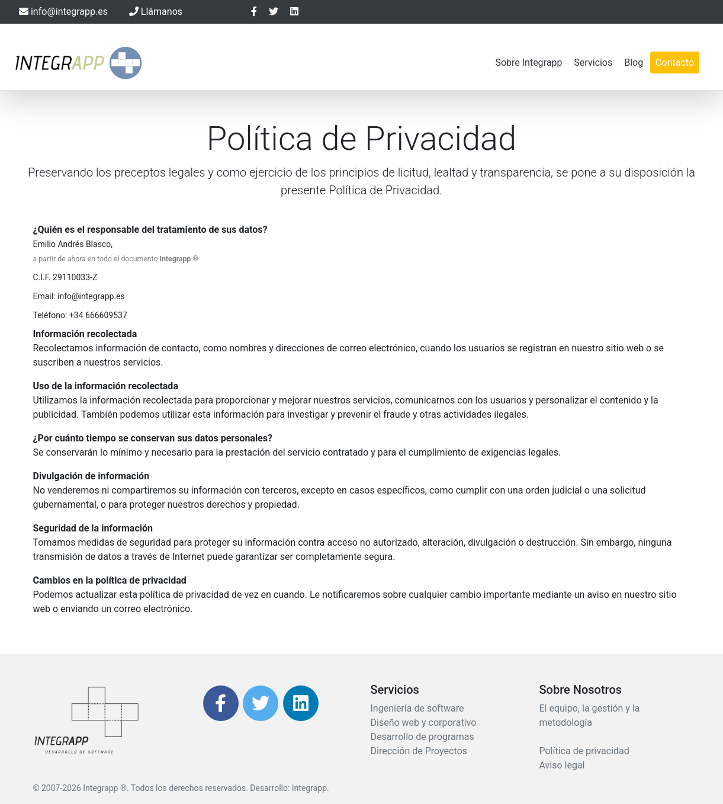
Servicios (593, 62)
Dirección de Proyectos (419, 751)
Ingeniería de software (417, 708)
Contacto (674, 62)
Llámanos (155, 11)
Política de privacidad (584, 751)
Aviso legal (562, 765)
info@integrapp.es (63, 11)
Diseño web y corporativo (424, 722)
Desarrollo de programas (422, 736)
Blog (633, 62)
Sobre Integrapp (528, 62)
